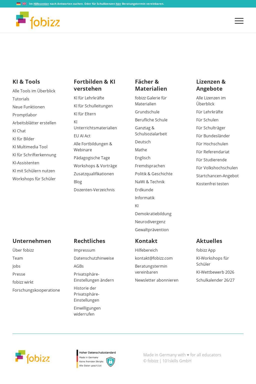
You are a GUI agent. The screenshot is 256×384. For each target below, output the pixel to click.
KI (136, 205)
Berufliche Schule (151, 120)
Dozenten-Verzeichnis (94, 189)
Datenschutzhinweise (94, 258)
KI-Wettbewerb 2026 (215, 272)
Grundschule (147, 112)
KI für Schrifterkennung (34, 155)
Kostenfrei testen (212, 184)
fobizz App (206, 250)
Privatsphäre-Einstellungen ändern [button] (94, 277)
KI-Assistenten (25, 163)
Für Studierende (211, 160)
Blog (78, 182)
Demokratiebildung (153, 213)
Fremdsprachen (150, 166)
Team (17, 258)
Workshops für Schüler (34, 179)
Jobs (16, 266)
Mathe (141, 150)
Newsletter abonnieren (156, 280)
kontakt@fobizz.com (154, 258)
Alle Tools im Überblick (33, 91)
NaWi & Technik (149, 182)
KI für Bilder (23, 139)
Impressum (84, 250)
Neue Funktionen (28, 107)
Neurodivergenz (150, 221)
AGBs (79, 266)
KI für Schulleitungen (93, 106)
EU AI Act (82, 136)
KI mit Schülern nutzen (33, 171)
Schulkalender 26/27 (215, 280)
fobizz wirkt (23, 282)
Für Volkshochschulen (217, 168)
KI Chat (19, 131)
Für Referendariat (213, 152)
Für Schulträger (211, 128)
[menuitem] (238, 20)
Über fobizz (23, 250)
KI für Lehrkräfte (89, 98)
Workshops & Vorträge (95, 166)
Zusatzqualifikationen (94, 174)
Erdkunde (144, 189)
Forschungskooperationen (37, 290)
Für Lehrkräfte (209, 112)
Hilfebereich (146, 250)
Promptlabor (24, 115)
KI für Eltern (85, 114)
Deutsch (143, 142)
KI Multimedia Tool (30, 147)
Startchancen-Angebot (217, 176)
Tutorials (20, 99)
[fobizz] (37, 20)
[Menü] (238, 20)
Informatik (144, 197)
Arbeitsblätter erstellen (34, 123)
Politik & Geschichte (153, 174)
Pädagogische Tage (92, 158)
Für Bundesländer (213, 136)
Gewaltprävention (152, 229)
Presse (18, 274)
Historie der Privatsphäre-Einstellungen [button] (86, 294)
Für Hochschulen (212, 144)
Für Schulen (207, 120)
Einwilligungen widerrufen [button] (87, 311)
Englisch (142, 158)
